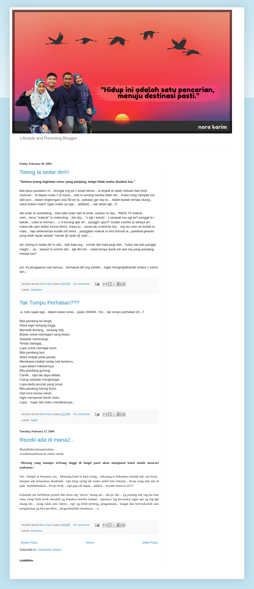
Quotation (36, 289)
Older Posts (150, 542)
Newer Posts (29, 542)
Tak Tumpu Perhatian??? (49, 303)
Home (90, 542)
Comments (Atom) (49, 549)
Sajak (34, 420)
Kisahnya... (37, 530)
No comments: (82, 283)
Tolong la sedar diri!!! (44, 172)
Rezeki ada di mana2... (47, 440)
